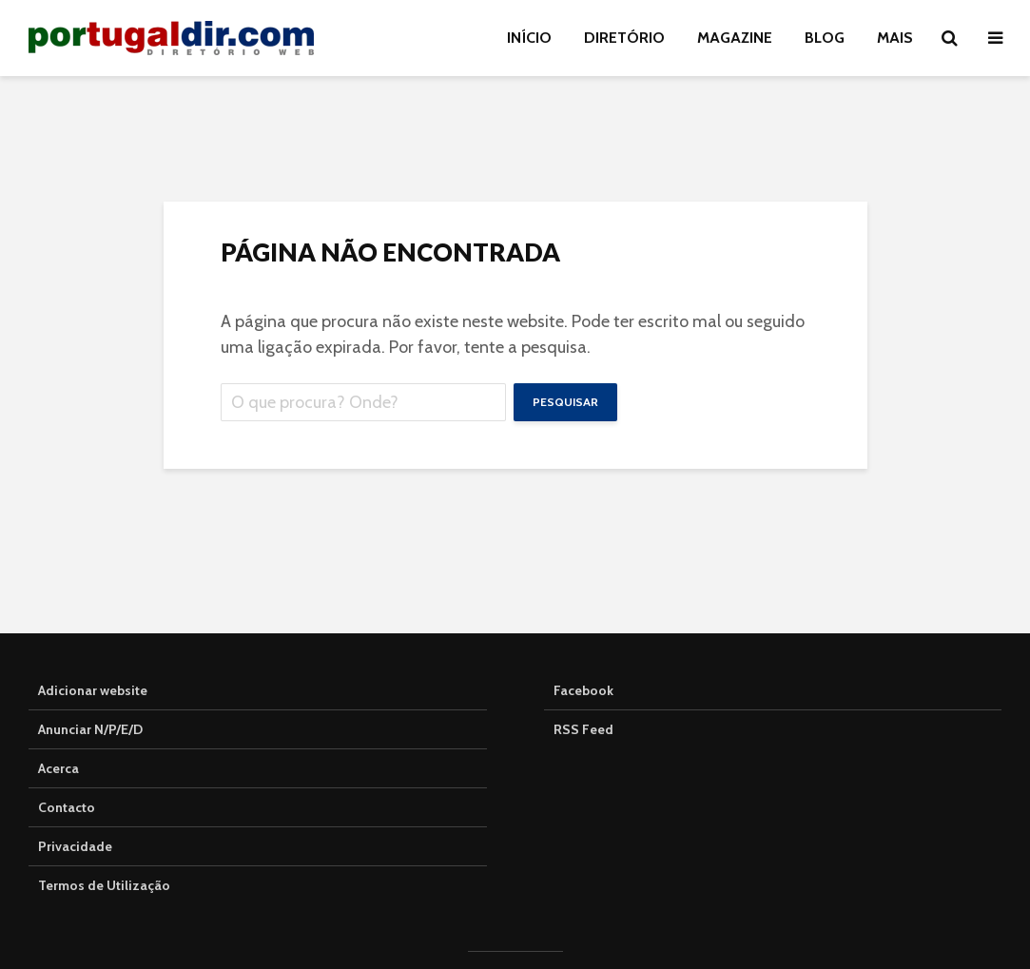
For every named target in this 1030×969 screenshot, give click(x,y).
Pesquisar (565, 402)
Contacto (66, 807)
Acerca (58, 768)
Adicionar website (92, 690)
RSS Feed (583, 729)
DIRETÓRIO (624, 38)
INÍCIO (529, 38)
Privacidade (75, 846)
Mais (895, 38)
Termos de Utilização (104, 885)
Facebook (583, 690)
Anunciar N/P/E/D (90, 729)
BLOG (825, 38)
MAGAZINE (734, 38)
